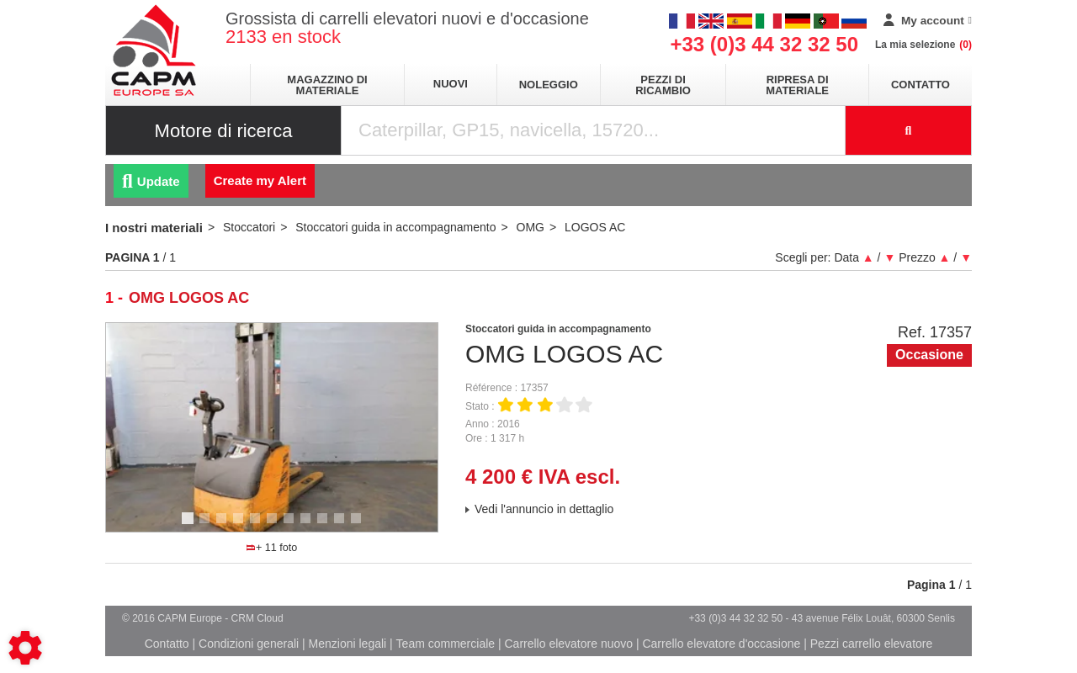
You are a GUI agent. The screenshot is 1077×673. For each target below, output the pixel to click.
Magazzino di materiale (327, 85)
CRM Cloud (257, 618)
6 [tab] (274, 526)
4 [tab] (240, 526)
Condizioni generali (249, 643)
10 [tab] (345, 526)
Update (151, 181)
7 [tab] (291, 526)
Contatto (920, 84)
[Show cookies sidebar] (25, 648)
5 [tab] (257, 526)
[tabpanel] (272, 427)
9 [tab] (324, 526)
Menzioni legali (348, 643)
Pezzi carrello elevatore (871, 643)
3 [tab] (223, 526)
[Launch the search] (909, 130)
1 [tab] (190, 526)
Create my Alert (260, 180)
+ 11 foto (272, 548)
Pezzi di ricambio (663, 85)
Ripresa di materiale (797, 85)
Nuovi (450, 83)
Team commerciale (445, 643)
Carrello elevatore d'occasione (721, 643)
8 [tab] (308, 526)
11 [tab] (362, 526)
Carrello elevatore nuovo (569, 643)
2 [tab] (207, 526)
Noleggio (548, 84)
